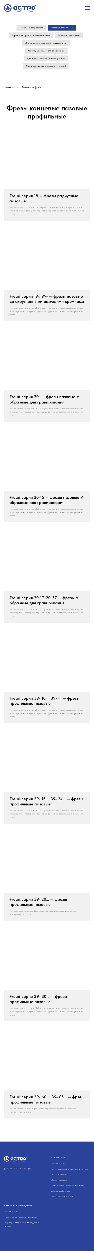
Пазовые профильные (62, 27)
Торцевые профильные (69, 35)
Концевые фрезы (32, 87)
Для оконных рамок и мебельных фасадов (46, 43)
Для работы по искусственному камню (46, 58)
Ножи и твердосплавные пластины (67, 1185)
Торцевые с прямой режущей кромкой (31, 35)
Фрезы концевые (59, 1174)
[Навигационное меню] (87, 8)
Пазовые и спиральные (31, 27)
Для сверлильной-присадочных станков (69, 1169)
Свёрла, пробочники (60, 1191)
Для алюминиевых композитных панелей (46, 66)
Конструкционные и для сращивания (46, 50)
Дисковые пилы (58, 1163)
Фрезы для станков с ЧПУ (63, 1196)
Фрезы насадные (59, 1180)
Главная (9, 87)
